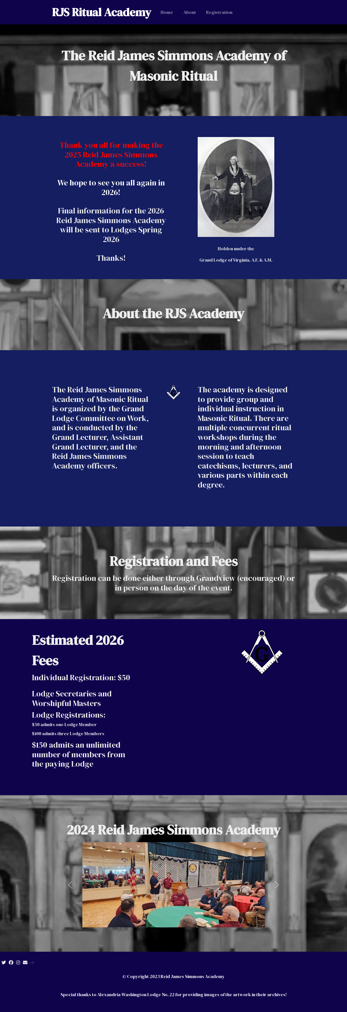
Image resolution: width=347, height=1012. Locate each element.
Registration (219, 12)
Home (167, 12)
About (189, 12)
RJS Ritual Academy (101, 12)
